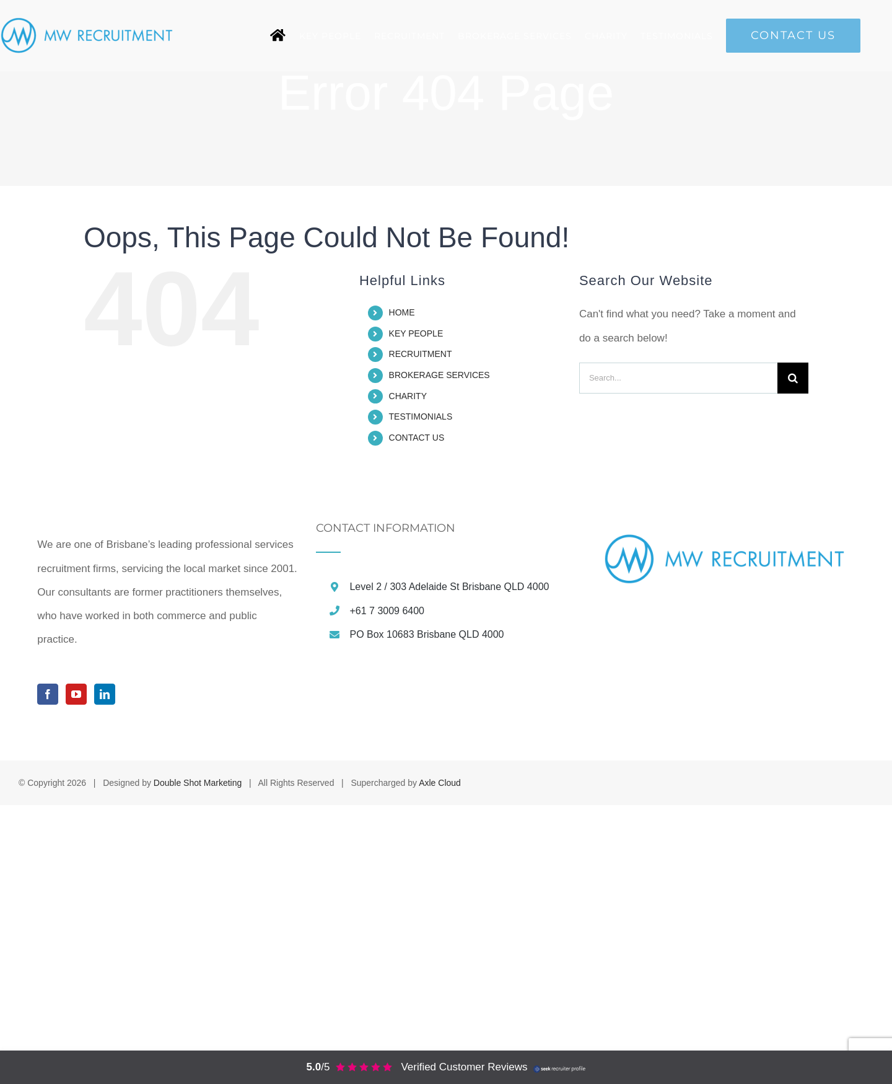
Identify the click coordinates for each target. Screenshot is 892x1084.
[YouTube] (76, 973)
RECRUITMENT (420, 354)
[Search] (792, 378)
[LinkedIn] (104, 973)
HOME (402, 312)
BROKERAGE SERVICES (439, 375)
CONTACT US (417, 438)
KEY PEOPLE (416, 333)
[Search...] (678, 378)
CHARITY (408, 396)
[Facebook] (47, 973)
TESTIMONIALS (421, 416)
